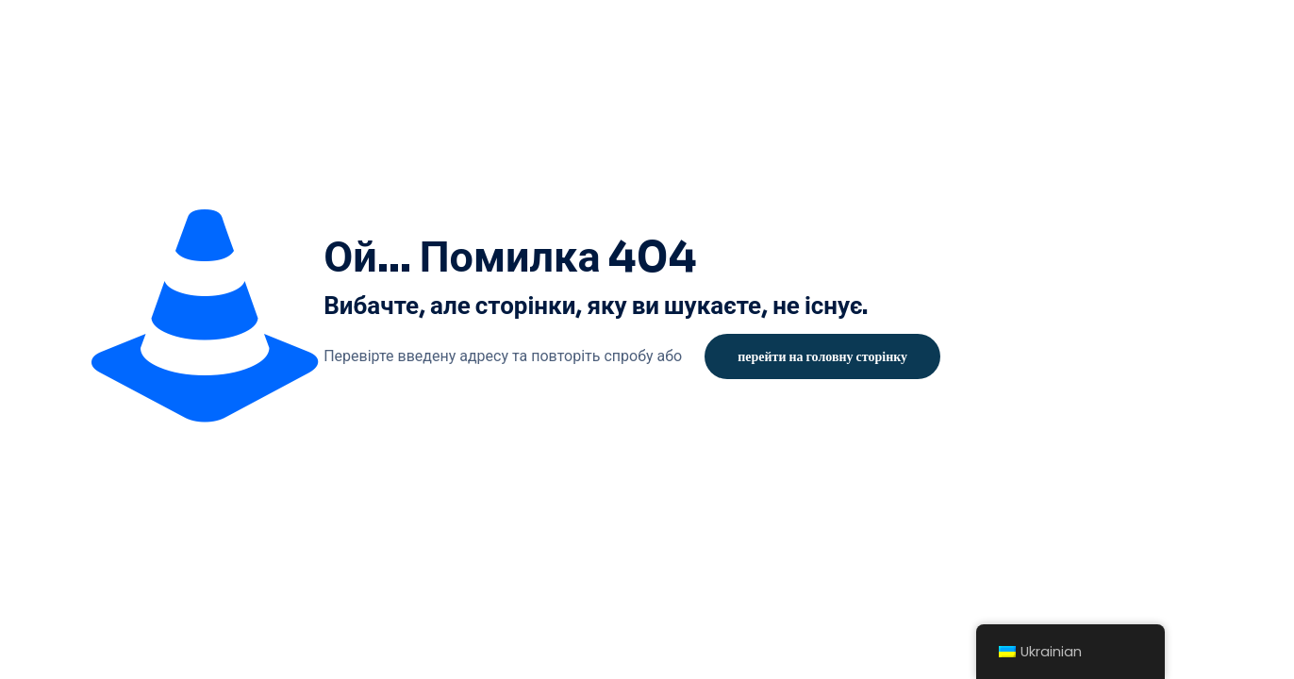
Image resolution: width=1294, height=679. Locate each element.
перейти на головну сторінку (822, 356)
